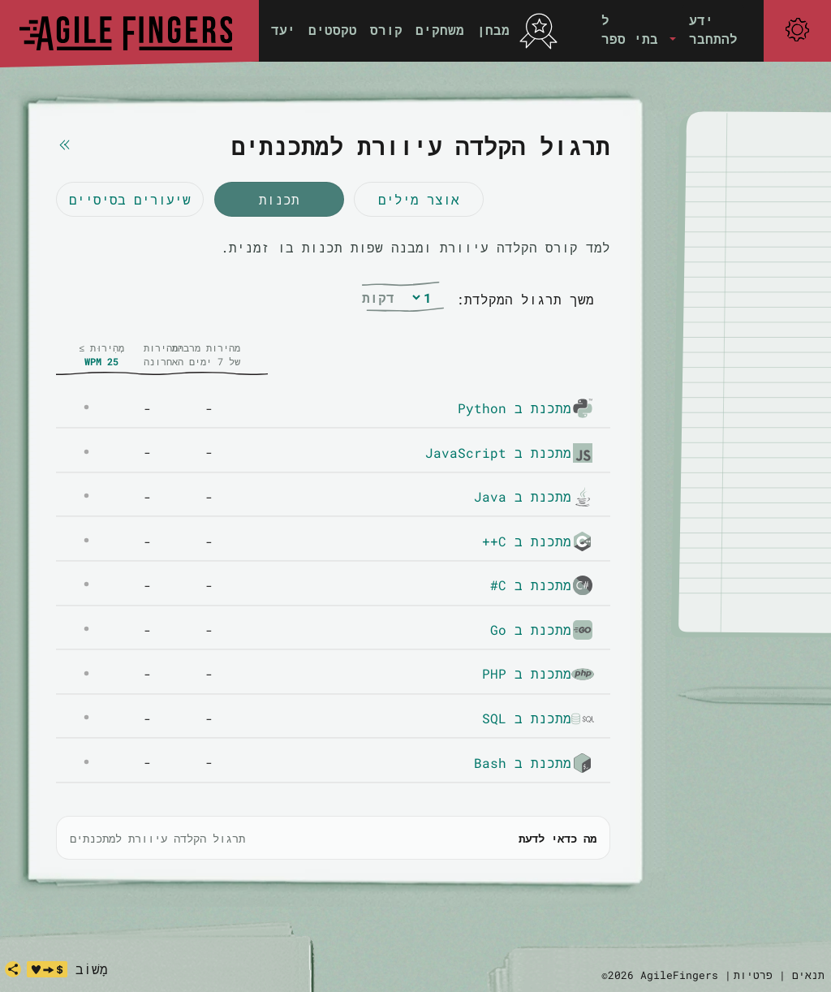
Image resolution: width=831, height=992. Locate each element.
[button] (638, 29)
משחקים (440, 29)
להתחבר (713, 38)
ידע (701, 19)
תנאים (808, 974)
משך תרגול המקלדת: (525, 299)
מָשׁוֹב (91, 968)
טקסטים (332, 29)
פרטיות (753, 974)
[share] (13, 969)
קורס (386, 29)
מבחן (493, 29)
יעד (283, 29)
